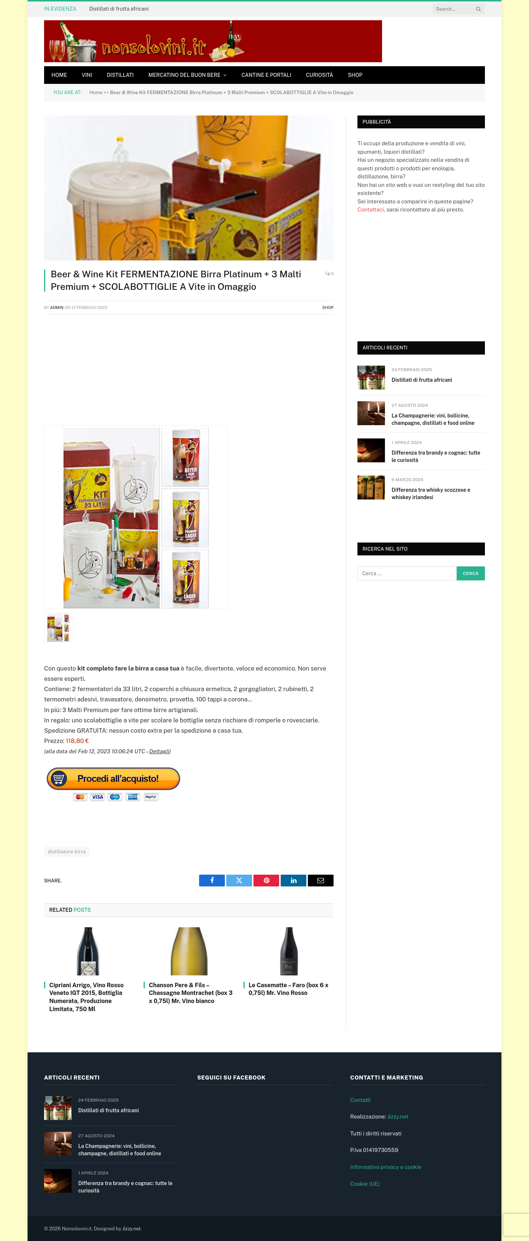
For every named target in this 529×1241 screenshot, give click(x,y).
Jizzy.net (397, 1116)
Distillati (120, 75)
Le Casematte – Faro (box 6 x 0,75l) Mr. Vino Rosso (288, 989)
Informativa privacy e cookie (385, 1167)
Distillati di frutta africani (118, 9)
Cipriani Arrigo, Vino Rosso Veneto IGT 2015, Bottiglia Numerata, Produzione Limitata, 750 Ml (86, 997)
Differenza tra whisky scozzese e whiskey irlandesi (431, 493)
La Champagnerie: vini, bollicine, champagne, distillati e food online (433, 419)
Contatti (360, 1100)
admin (57, 307)
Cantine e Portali (266, 75)
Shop (355, 75)
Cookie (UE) (365, 1184)
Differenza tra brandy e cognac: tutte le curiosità (436, 456)
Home (59, 75)
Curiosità (319, 75)
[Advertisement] (189, 373)
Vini (87, 75)
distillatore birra (67, 851)
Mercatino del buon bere (184, 75)
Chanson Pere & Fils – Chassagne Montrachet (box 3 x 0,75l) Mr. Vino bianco (191, 993)
